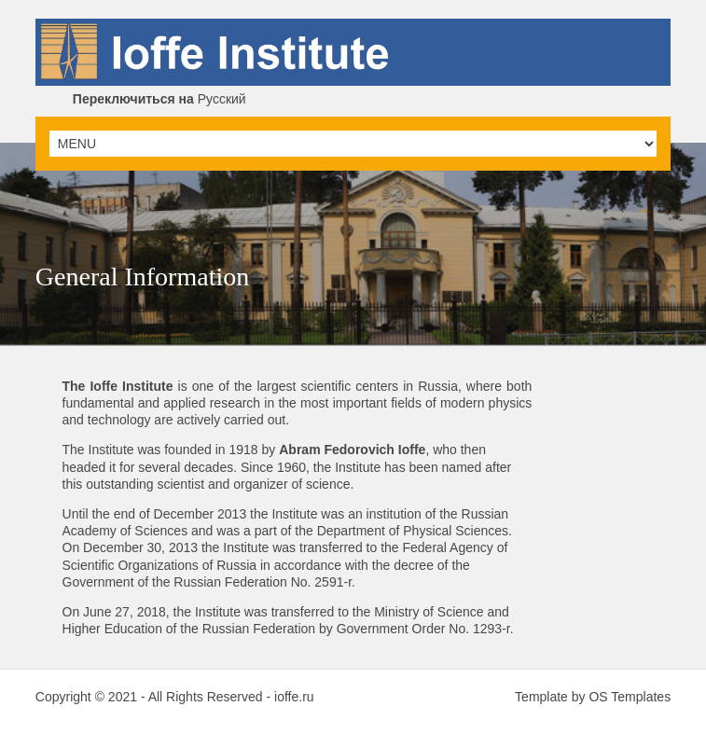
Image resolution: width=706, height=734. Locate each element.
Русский (159, 98)
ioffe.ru (294, 696)
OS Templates (629, 696)
